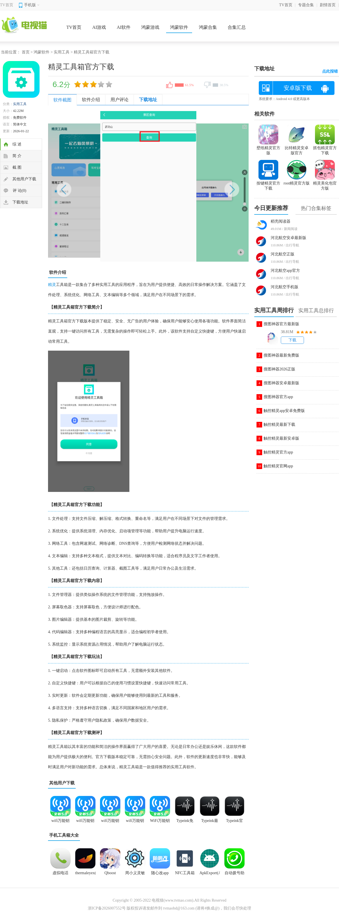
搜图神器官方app (278, 397)
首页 (26, 52)
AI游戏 (99, 27)
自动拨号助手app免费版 (234, 875)
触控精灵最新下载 (279, 424)
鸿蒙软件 (179, 27)
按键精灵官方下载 (268, 183)
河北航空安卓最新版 (288, 238)
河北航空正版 (282, 254)
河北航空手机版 (284, 287)
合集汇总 (237, 27)
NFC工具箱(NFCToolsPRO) (185, 875)
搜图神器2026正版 (279, 369)
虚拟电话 (60, 873)
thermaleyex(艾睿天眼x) (85, 875)
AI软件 (124, 27)
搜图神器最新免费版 (281, 355)
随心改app (160, 873)
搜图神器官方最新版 (281, 324)
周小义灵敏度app (135, 875)
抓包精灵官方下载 (325, 148)
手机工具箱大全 (64, 835)
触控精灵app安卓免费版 (284, 411)
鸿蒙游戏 (150, 27)
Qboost (110, 873)
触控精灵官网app (278, 466)
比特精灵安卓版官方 (296, 148)
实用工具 (61, 52)
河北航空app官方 (285, 270)
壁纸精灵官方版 (268, 148)
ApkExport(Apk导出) (209, 875)
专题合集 (306, 5)
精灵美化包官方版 (325, 183)
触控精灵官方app (278, 452)
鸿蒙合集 (208, 27)
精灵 (52, 285)
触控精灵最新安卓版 (281, 438)
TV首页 (6, 5)
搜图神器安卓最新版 (281, 383)
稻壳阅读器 (280, 221)
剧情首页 (328, 5)
